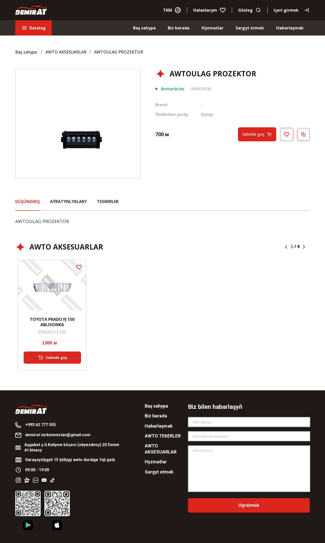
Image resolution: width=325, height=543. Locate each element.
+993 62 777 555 (35, 425)
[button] (303, 247)
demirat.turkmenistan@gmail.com (52, 435)
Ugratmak (248, 505)
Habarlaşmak (290, 28)
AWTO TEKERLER (163, 436)
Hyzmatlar (212, 28)
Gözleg (249, 10)
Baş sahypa (144, 28)
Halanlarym (209, 10)
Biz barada (178, 28)
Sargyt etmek (250, 28)
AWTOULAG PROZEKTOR (125, 319)
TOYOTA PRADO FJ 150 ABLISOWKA (52, 322)
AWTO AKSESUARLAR (66, 52)
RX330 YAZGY (199, 319)
